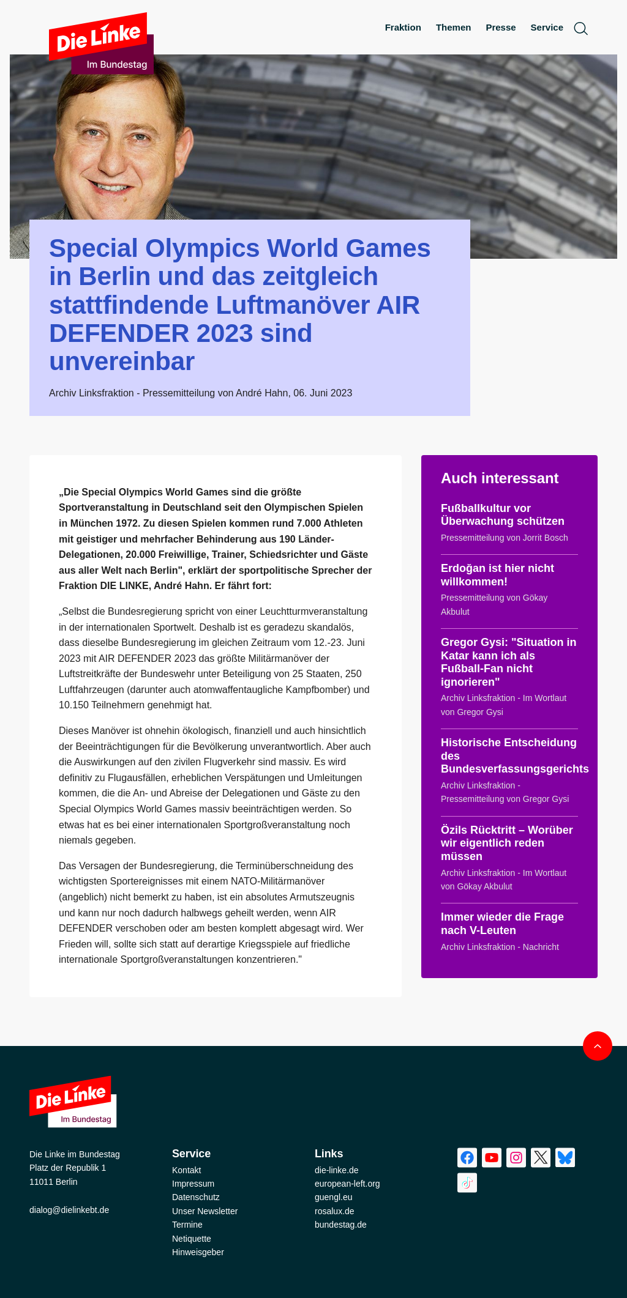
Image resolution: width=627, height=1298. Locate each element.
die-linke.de (337, 1170)
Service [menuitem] (547, 27)
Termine (187, 1224)
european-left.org (347, 1184)
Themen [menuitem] (453, 27)
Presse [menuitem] (501, 27)
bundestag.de (341, 1224)
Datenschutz (196, 1197)
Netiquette (191, 1239)
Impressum (193, 1184)
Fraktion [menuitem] (403, 27)
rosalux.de (335, 1211)
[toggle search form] (580, 28)
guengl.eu (334, 1197)
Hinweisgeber (198, 1252)
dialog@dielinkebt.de (69, 1210)
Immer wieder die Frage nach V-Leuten (502, 923)
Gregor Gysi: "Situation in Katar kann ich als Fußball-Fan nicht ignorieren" (509, 662)
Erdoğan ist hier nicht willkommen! (497, 575)
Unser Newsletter (205, 1211)
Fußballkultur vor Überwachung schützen (503, 515)
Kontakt (186, 1170)
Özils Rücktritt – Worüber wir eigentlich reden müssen (507, 843)
